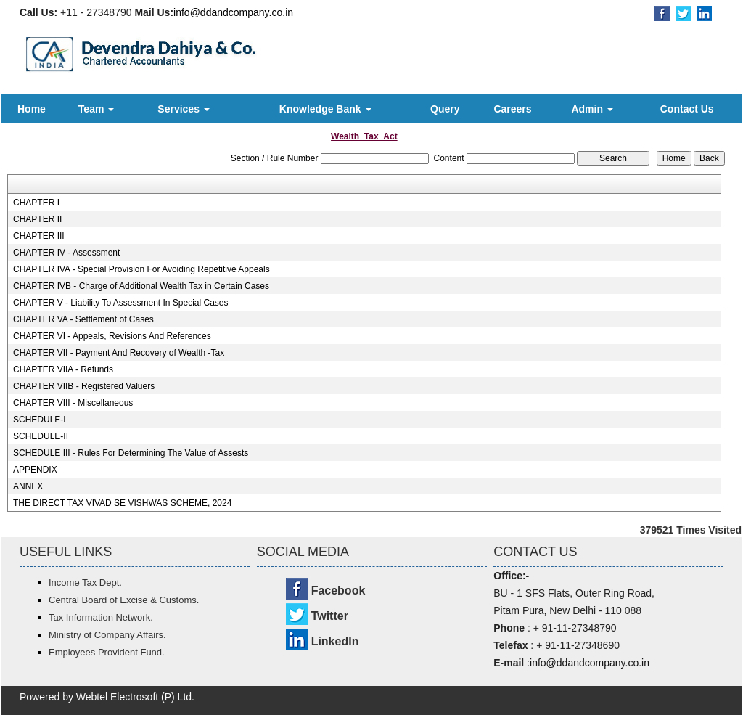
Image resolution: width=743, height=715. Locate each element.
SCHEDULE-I (39, 419)
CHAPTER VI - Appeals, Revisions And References (112, 336)
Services (183, 109)
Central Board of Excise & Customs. (124, 600)
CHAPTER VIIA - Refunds (63, 369)
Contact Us (687, 109)
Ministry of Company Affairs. (107, 634)
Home (31, 109)
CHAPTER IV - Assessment (66, 253)
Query (444, 109)
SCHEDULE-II (40, 436)
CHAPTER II (37, 219)
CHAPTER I (36, 202)
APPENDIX (35, 470)
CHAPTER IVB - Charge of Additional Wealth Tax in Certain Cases (141, 286)
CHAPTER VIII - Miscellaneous (73, 403)
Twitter (329, 616)
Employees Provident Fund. (107, 652)
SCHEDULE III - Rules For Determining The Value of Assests (130, 453)
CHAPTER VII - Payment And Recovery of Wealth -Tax (118, 353)
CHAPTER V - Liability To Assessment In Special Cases (121, 303)
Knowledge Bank (325, 109)
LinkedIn (335, 641)
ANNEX (28, 486)
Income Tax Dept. (85, 582)
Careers (512, 109)
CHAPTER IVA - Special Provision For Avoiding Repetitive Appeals (141, 269)
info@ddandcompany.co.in (233, 12)
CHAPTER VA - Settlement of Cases (83, 319)
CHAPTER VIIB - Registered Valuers (84, 386)
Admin (591, 109)
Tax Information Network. (101, 617)
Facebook (338, 590)
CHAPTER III (39, 236)
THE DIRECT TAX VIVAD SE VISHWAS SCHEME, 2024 (122, 503)
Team (96, 109)
